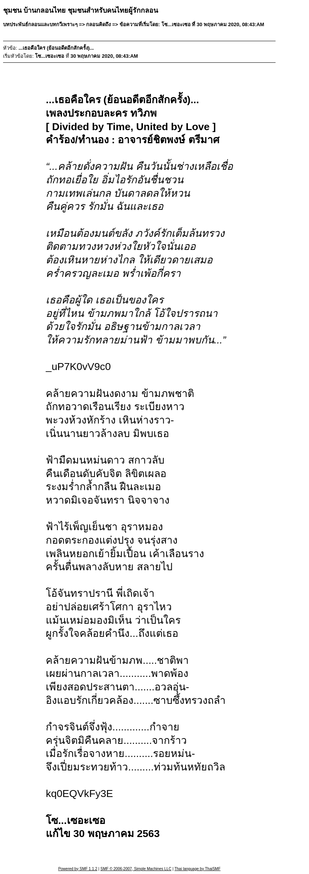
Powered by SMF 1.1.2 (77, 869)
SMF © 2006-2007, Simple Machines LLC (135, 869)
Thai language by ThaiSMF (197, 869)
